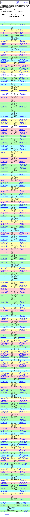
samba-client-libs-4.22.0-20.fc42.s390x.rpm (23, 472)
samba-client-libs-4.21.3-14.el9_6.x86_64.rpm (23, 499)
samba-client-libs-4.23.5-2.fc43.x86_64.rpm (23, 216)
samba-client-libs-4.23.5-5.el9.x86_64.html (4, 194)
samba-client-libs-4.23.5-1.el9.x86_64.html (4, 227)
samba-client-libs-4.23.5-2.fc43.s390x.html (4, 213)
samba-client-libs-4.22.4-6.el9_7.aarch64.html (4, 444)
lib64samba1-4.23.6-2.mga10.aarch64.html (4, 22)
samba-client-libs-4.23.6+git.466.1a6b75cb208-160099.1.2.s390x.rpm (23, 66)
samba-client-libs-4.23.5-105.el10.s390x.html (4, 97)
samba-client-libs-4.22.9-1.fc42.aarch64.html (4, 316)
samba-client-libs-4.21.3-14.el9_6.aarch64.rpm (23, 491)
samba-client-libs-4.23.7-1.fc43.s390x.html (4, 55)
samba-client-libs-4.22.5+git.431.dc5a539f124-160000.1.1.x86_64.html (5, 379)
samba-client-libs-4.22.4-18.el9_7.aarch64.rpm (23, 423)
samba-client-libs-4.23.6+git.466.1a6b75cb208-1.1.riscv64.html (5, 75)
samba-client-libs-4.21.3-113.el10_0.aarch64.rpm (23, 477)
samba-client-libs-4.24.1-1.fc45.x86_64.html (4, 36)
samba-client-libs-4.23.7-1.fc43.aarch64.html (4, 49)
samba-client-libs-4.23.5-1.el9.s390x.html (4, 224)
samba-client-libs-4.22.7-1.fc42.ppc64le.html (4, 330)
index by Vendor (14, 2)
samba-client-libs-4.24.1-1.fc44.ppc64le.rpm (23, 41)
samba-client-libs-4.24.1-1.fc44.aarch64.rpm (23, 38)
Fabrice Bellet (2, 515)
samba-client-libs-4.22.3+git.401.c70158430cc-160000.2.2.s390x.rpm (23, 461)
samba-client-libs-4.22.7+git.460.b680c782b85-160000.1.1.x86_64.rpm (23, 346)
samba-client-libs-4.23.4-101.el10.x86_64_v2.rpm (23, 262)
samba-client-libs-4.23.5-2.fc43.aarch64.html (4, 207)
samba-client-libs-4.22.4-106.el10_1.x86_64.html (4, 417)
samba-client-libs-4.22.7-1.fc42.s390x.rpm (23, 332)
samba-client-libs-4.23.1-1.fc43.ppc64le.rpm (23, 308)
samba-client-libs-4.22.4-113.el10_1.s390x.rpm (23, 401)
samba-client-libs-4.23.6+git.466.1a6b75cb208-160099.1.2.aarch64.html (5, 60)
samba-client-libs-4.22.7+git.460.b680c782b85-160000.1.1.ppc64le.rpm (23, 340)
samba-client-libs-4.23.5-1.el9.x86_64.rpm (23, 227)
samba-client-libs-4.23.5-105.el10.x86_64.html (4, 103)
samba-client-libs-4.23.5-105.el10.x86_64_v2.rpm (23, 110)
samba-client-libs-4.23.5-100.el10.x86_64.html (4, 165)
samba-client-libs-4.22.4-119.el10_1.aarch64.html (4, 382)
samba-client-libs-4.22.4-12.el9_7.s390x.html (4, 439)
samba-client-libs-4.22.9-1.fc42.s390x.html (4, 321)
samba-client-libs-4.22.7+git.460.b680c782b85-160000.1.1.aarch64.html (5, 338)
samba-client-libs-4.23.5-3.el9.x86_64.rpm (23, 205)
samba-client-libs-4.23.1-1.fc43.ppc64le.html (4, 308)
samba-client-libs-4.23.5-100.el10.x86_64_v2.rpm (23, 171)
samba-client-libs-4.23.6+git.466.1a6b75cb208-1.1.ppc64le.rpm (23, 71)
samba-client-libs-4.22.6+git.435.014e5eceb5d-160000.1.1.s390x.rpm (23, 365)
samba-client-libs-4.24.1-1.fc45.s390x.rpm (23, 33)
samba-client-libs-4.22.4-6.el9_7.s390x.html (4, 450)
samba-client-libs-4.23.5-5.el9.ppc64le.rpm (23, 188)
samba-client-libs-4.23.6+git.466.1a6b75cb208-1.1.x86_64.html (5, 78)
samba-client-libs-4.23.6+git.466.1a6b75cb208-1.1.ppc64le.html (5, 71)
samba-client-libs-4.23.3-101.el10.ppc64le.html (4, 283)
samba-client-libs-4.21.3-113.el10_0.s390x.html (4, 483)
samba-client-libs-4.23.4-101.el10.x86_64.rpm (23, 255)
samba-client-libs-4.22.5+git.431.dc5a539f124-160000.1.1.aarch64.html (5, 371)
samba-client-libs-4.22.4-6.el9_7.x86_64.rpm (23, 453)
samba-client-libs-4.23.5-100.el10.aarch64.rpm (23, 146)
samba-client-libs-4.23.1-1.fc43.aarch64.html (4, 305)
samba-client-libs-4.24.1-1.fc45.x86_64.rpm (23, 36)
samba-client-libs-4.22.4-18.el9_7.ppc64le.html (4, 425)
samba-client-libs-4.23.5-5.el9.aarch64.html (4, 186)
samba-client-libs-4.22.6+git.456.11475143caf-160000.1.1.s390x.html (5, 354)
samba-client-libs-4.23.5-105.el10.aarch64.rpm (23, 81)
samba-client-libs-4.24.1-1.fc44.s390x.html (4, 44)
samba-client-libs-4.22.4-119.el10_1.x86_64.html (4, 390)
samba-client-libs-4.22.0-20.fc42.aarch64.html (4, 466)
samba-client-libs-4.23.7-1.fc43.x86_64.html (4, 57)
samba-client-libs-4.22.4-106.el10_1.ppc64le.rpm (23, 412)
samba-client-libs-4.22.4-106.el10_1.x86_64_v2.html (5, 420)
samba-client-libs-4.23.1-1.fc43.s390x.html (4, 311)
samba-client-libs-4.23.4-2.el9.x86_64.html (4, 273)
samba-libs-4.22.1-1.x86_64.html (3, 511)
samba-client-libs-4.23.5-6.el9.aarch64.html (4, 175)
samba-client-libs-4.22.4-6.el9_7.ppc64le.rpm (23, 447)
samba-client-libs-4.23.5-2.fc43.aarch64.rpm (23, 207)
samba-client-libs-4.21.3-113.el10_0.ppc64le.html (4, 480)
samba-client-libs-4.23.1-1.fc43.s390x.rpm (23, 311)
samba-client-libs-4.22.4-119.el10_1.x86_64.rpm (23, 390)
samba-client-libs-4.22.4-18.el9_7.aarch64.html (4, 423)
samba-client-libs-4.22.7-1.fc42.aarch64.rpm (23, 327)
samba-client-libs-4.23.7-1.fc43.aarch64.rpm (23, 49)
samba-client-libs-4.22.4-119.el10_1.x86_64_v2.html (5, 392)
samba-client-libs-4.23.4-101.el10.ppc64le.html (4, 243)
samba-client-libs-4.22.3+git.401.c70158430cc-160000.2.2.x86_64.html (5, 463)
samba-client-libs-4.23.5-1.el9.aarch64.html (4, 218)
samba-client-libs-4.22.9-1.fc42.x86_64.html (4, 324)
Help (28, 2)
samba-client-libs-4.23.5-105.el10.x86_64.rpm (23, 103)
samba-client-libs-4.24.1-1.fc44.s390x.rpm (23, 44)
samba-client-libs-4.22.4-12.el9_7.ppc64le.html (4, 436)
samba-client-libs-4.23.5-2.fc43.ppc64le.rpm (23, 210)
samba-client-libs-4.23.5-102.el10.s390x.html (4, 130)
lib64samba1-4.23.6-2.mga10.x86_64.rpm (23, 24)
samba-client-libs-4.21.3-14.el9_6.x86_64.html (4, 499)
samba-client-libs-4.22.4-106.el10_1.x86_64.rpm (23, 417)
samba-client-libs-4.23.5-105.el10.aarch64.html (4, 81)
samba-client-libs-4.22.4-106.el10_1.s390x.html (4, 414)
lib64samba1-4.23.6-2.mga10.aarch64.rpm (23, 22)
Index (2, 2)
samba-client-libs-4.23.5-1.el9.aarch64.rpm (23, 218)
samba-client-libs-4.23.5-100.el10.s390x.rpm (23, 158)
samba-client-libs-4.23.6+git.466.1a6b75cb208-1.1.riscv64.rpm (23, 75)
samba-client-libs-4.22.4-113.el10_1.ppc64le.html (4, 398)
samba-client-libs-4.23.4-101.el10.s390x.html (4, 249)
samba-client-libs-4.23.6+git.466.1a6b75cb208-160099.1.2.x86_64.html (5, 68)
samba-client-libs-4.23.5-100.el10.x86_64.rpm (23, 165)
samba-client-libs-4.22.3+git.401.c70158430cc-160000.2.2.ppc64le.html (5, 458)
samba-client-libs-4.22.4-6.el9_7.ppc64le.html (4, 447)
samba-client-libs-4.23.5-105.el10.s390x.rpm (23, 97)
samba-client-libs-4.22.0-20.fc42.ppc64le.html (4, 469)
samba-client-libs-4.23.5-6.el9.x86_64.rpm (23, 183)
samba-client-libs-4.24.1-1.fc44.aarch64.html (4, 38)
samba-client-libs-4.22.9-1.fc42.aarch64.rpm (23, 316)
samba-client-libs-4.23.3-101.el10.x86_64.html (4, 295)
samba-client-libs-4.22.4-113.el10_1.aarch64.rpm (23, 395)
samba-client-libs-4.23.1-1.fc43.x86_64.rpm (23, 313)
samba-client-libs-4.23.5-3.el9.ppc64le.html (4, 199)
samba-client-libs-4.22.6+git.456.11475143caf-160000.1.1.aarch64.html (5, 349)
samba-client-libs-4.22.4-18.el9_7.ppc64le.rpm (23, 425)
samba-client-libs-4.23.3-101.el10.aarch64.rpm (23, 276)
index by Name (22, 2)
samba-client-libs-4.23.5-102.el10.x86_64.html (4, 136)
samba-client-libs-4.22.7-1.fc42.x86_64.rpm (23, 335)
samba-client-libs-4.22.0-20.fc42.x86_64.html (4, 474)
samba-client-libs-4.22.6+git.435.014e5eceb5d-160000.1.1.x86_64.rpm (23, 368)
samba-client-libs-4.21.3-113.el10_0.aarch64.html (4, 477)
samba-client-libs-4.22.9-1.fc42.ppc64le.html (4, 319)
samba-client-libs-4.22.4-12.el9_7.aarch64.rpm (23, 433)
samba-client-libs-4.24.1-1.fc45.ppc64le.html (4, 30)
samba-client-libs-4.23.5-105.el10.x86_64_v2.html (4, 110)
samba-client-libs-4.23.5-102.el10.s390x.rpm (23, 130)
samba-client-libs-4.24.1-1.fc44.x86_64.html (4, 46)
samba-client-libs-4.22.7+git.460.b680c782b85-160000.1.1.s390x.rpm (23, 343)
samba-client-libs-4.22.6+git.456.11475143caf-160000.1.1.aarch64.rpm (23, 349)
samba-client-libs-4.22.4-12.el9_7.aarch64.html (4, 433)
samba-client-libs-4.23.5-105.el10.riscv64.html (4, 94)
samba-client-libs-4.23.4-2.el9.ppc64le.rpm (23, 268)
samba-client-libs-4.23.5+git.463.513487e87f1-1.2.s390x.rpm (23, 233)
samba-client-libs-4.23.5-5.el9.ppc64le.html (4, 188)
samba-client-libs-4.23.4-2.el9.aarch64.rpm (23, 265)
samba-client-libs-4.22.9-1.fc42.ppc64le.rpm (23, 319)
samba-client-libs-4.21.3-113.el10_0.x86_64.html (4, 485)
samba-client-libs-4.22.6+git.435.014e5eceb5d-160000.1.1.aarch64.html (5, 360)
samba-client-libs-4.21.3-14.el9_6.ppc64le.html (4, 494)
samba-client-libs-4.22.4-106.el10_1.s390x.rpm (23, 414)
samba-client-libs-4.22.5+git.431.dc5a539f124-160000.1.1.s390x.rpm (23, 376)
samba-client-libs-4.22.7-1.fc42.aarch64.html (4, 327)
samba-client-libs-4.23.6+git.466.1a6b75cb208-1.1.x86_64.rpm (23, 78)
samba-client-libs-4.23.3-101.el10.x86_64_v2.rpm (23, 302)
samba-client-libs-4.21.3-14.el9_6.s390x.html (4, 496)
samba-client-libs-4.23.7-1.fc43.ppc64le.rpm (23, 52)
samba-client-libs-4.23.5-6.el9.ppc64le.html (4, 177)
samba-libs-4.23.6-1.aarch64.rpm (26, 503)
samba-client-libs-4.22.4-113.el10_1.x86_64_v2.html (5, 406)
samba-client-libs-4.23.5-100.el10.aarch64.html (4, 146)
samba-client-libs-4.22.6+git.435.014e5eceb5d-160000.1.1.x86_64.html (5, 368)
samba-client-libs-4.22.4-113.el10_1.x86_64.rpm (23, 403)
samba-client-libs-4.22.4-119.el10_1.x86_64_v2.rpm (23, 392)
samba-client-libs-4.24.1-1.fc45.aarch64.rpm (23, 27)
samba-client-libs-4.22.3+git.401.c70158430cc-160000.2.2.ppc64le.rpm (23, 458)
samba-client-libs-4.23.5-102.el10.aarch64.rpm (23, 113)
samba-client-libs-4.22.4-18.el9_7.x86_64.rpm (23, 431)
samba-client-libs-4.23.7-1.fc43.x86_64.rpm (23, 57)
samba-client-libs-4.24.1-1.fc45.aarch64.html (4, 27)
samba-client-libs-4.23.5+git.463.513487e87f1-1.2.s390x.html (5, 233)
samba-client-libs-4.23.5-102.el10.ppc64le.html (4, 120)
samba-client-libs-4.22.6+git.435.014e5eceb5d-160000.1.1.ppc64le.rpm (23, 362)
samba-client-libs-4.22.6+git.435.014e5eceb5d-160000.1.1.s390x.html (5, 365)
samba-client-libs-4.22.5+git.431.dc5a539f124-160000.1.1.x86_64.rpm (23, 379)
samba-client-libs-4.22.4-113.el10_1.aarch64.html (4, 395)
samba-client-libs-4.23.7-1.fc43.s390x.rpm (23, 55)
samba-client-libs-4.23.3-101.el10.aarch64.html (4, 276)
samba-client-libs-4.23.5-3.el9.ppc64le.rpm (23, 199)
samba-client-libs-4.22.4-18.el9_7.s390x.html (4, 428)
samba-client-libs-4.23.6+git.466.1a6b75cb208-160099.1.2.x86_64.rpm (23, 68)
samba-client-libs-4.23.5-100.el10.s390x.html (4, 158)
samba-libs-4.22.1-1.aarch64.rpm (26, 508)
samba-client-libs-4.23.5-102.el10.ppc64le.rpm (23, 120)
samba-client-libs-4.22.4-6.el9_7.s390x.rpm (23, 450)
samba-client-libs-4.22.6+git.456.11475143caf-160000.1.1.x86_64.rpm (23, 357)
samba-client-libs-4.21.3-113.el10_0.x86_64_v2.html (5, 488)
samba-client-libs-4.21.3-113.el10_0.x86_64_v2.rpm (23, 488)
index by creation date (17, 2)
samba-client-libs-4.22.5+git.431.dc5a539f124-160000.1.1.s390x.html (5, 376)
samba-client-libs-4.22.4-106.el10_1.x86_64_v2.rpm (23, 420)
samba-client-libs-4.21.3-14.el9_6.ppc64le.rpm (23, 494)
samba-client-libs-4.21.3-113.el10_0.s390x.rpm (23, 483)
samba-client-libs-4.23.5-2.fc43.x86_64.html (4, 216)
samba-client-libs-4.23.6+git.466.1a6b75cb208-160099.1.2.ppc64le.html (5, 63)
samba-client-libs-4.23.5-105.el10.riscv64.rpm (23, 94)
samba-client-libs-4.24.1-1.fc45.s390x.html (4, 33)
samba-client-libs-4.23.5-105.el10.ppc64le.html (4, 87)
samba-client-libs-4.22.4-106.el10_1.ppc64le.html (4, 412)
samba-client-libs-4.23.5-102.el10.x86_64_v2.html (4, 143)
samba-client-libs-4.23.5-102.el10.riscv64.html (4, 126)
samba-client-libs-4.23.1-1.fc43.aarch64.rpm (23, 305)
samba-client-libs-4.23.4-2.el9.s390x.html (4, 271)
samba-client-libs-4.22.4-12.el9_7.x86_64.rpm (23, 442)
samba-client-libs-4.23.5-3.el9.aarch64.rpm (23, 196)
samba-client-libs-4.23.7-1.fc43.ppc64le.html (4, 52)
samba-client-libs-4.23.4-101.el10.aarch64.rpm (23, 236)
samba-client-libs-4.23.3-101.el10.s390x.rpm (23, 289)
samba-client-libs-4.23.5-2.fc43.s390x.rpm (23, 213)
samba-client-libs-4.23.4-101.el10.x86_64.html (4, 255)
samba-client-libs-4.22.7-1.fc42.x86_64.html (4, 335)
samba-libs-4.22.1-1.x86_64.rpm (26, 511)
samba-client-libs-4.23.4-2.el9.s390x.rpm (23, 271)
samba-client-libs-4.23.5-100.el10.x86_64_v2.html (4, 171)
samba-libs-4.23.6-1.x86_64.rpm (26, 505)
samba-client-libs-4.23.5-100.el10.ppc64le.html (4, 152)
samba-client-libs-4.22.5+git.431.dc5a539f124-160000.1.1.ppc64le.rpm (23, 373)
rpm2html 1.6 (7, 514)
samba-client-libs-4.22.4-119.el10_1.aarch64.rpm (23, 382)
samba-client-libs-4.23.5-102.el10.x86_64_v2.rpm (23, 143)
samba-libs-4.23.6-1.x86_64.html (3, 505)
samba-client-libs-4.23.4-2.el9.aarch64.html (4, 265)
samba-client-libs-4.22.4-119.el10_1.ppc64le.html (4, 384)
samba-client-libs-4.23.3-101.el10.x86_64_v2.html (4, 302)
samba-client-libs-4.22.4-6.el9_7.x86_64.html (4, 453)
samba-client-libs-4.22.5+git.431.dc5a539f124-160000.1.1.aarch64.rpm (23, 371)
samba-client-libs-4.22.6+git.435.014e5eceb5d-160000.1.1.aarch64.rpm (23, 360)
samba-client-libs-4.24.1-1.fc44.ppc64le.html (4, 41)
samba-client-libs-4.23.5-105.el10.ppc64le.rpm (23, 87)
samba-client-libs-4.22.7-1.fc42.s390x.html (4, 332)
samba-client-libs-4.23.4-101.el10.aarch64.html (4, 236)
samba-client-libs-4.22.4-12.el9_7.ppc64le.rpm (23, 436)
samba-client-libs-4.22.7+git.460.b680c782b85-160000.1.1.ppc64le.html (5, 340)
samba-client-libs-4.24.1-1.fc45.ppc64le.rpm (23, 30)
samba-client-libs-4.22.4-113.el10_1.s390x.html (4, 401)
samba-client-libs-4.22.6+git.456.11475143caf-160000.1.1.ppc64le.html (5, 351)
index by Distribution (9, 2)
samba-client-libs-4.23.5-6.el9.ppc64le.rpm (23, 177)
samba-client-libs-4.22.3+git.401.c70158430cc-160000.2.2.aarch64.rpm (23, 455)
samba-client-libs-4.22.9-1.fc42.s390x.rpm (23, 321)
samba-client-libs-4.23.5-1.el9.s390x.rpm (23, 224)
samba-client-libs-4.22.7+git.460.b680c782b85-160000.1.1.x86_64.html (5, 346)
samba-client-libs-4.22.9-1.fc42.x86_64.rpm (23, 324)
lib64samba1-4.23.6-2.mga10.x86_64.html (4, 24)
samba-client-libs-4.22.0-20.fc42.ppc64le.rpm (23, 469)
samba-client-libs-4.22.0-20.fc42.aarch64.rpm (23, 466)
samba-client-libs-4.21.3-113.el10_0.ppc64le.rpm (23, 480)
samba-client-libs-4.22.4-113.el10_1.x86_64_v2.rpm (23, 406)
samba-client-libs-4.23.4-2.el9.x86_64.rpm (23, 273)
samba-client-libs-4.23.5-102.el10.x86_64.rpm (23, 136)
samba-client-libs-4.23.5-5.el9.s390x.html (4, 191)
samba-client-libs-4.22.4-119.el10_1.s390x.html (4, 387)
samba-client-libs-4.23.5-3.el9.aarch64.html (4, 196)
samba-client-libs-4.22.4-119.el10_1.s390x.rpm (23, 387)
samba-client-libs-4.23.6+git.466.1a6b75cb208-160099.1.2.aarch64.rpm (23, 60)
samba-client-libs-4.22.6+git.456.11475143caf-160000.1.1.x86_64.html (5, 357)
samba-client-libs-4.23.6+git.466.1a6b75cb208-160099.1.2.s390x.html (5, 66)
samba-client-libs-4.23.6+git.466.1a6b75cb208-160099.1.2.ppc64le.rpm (23, 63)
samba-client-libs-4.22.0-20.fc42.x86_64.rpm (23, 474)
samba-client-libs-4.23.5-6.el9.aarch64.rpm (23, 175)
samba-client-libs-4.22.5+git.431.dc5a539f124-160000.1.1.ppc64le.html (5, 373)
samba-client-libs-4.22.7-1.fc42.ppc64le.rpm (23, 330)
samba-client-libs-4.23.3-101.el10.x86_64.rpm (23, 295)
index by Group (5, 2)
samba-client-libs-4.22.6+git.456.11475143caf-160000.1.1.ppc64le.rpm (23, 351)
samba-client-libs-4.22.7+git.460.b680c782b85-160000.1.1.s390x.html (5, 343)
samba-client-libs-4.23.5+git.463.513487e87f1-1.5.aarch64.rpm (23, 230)
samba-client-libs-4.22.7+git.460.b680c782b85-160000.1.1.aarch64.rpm (23, 338)
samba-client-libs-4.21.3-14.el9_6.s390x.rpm (23, 496)
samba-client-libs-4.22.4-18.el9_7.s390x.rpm (23, 428)
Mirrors (25, 2)
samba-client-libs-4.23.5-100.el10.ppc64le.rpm (23, 152)
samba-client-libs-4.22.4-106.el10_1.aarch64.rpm (23, 409)
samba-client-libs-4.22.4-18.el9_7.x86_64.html (4, 431)
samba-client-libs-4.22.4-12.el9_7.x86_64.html (4, 442)
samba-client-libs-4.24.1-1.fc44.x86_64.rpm (23, 46)
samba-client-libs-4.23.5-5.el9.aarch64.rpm (23, 186)
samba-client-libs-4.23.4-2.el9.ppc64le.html (4, 268)
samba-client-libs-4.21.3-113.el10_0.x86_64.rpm (23, 485)
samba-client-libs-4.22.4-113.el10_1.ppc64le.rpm (23, 398)
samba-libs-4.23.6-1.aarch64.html (3, 503)
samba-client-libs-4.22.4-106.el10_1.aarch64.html (4, 409)
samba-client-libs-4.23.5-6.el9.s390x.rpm (23, 180)
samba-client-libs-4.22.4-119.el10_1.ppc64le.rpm (23, 384)
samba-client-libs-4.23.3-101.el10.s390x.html (4, 289)
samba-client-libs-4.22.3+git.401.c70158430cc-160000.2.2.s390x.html (5, 461)
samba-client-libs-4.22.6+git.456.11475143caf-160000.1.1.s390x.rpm (23, 354)
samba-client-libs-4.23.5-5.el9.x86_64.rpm (23, 194)
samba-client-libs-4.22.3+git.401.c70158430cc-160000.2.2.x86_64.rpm (23, 463)
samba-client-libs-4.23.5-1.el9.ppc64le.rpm (23, 221)
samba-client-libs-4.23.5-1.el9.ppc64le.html (4, 221)
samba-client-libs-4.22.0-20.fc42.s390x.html (4, 472)
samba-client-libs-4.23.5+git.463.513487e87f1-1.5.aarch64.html (5, 230)
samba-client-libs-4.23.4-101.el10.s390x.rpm (23, 249)
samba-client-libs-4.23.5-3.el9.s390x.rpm (23, 202)
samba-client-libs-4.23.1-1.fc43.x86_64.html (4, 313)
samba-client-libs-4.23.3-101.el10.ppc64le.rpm (23, 283)
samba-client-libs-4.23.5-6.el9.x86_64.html (4, 183)
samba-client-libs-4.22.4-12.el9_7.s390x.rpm (23, 439)
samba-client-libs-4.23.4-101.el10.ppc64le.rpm (23, 243)
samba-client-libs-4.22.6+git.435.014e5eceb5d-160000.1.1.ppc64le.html (5, 362)
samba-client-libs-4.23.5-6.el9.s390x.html (4, 180)
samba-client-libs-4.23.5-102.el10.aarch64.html (4, 113)
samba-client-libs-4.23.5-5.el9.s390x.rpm (23, 191)
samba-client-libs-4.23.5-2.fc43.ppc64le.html (4, 210)
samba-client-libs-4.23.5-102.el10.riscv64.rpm (23, 126)
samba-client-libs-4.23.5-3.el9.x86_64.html (4, 205)
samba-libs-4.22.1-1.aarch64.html (3, 508)
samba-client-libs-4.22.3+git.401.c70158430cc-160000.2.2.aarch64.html (5, 455)
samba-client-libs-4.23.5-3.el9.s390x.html (4, 202)
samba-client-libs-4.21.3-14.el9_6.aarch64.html (4, 491)
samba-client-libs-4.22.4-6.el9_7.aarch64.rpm (23, 444)
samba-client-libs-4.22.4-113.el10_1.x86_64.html (4, 403)
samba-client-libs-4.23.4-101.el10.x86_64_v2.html (4, 262)
